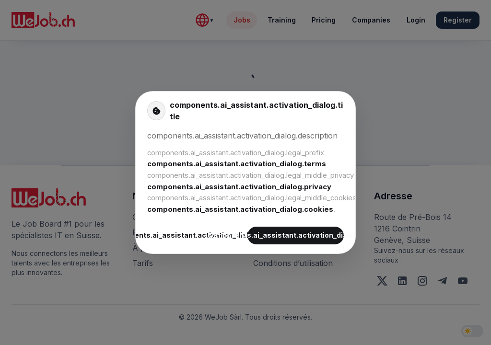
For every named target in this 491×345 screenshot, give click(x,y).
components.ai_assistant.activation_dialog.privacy (239, 187)
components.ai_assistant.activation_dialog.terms (236, 164)
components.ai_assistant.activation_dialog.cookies (240, 209)
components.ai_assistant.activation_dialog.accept (295, 235)
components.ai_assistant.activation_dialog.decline (195, 235)
